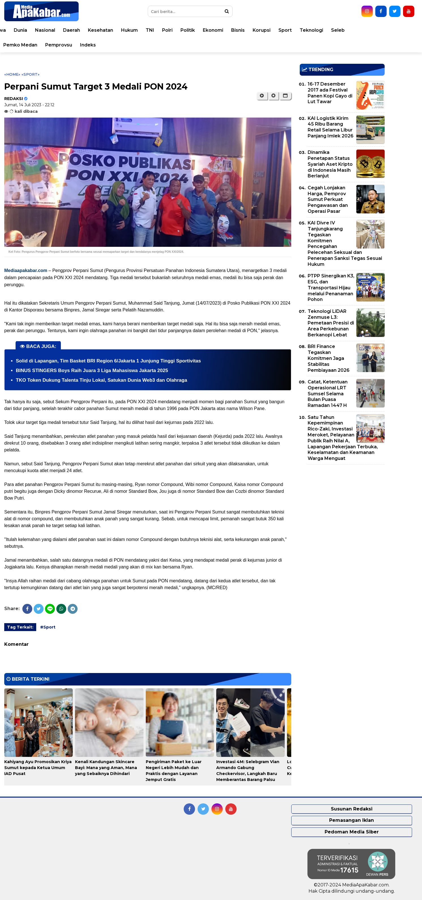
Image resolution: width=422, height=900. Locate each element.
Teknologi (363, 30)
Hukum (181, 30)
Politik (239, 30)
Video (40, 45)
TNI (202, 30)
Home (20, 30)
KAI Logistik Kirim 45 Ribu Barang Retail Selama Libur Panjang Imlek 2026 (331, 127)
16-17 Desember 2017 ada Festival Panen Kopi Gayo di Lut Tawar (330, 92)
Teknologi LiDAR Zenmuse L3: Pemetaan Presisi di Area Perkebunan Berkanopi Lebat (331, 323)
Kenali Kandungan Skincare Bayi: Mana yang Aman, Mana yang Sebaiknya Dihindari (106, 767)
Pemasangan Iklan (351, 820)
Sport (337, 30)
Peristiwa (47, 30)
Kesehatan (152, 30)
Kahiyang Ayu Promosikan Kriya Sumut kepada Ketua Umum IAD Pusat (38, 767)
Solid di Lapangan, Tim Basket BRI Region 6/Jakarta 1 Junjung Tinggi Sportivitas (108, 361)
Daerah (123, 30)
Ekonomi (265, 30)
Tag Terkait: (20, 627)
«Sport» (31, 74)
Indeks (140, 45)
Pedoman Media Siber (352, 832)
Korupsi (313, 30)
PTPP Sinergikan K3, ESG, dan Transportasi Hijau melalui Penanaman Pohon (331, 287)
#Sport (47, 627)
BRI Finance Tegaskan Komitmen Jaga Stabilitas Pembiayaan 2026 (329, 358)
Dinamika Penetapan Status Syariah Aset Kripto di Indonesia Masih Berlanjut (330, 164)
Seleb (390, 30)
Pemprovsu (110, 45)
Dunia (72, 30)
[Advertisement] (342, 508)
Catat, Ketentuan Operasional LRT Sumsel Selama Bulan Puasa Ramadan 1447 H (328, 393)
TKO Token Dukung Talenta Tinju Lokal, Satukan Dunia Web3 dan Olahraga (101, 380)
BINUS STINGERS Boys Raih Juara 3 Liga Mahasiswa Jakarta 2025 (92, 370)
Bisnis (290, 30)
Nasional (97, 30)
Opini (19, 45)
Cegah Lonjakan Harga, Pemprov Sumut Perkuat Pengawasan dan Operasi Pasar (328, 199)
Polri (219, 30)
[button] (285, 96)
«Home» (12, 74)
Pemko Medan (72, 45)
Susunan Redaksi (351, 809)
